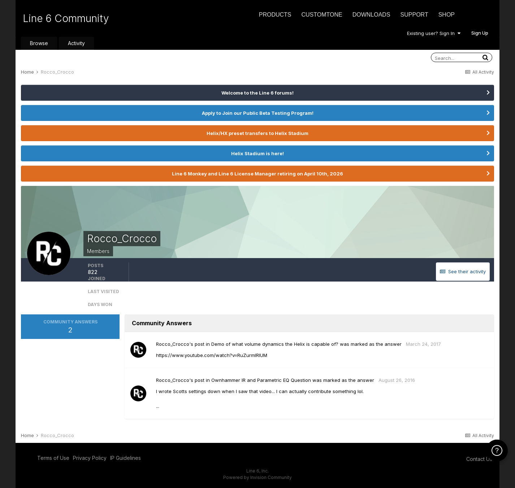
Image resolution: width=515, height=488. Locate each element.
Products (275, 15)
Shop (446, 15)
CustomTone (321, 15)
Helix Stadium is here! (257, 153)
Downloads (371, 15)
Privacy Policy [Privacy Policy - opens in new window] (90, 458)
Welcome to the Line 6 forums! (257, 93)
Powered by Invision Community (257, 477)
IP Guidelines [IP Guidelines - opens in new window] (125, 458)
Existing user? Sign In (433, 33)
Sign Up (479, 33)
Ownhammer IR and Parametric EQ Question (261, 380)
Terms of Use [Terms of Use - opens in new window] (53, 458)
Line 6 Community (66, 18)
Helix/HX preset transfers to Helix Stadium (257, 133)
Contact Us (479, 459)
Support (414, 15)
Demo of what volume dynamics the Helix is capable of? (274, 344)
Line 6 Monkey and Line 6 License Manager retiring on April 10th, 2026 (257, 174)
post (199, 344)
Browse (39, 43)
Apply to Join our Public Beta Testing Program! (257, 113)
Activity (76, 43)
